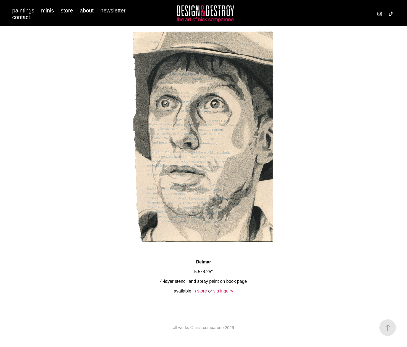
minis (47, 10)
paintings (23, 10)
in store (199, 291)
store (67, 10)
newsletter (112, 10)
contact (21, 17)
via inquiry (223, 291)
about (87, 10)
